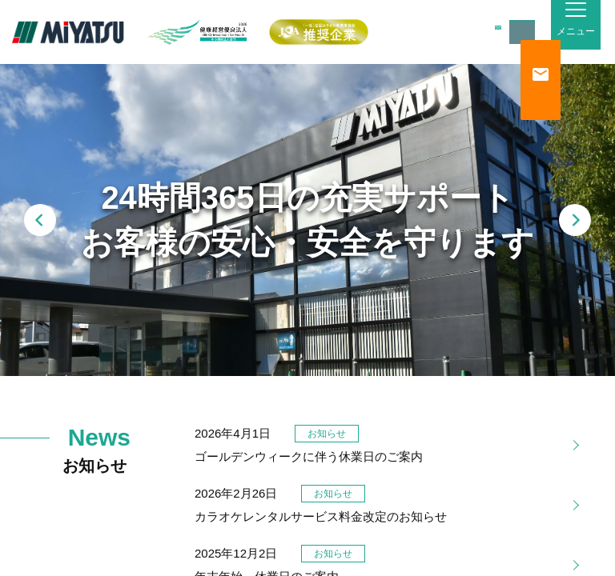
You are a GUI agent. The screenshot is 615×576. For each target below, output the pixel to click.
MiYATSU (68, 32)
